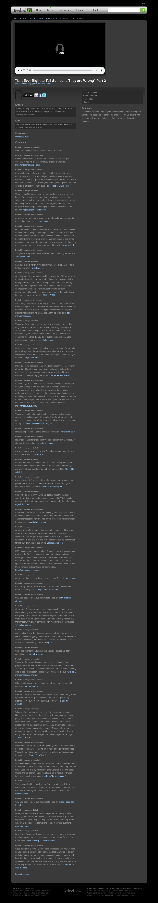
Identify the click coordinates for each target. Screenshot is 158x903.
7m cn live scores (23, 625)
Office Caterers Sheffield (60, 375)
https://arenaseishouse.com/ (27, 570)
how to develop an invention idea (40, 840)
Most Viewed (36, 18)
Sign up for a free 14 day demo (99, 895)
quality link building (37, 522)
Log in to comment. (23, 874)
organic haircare (22, 504)
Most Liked (51, 18)
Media (50, 9)
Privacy (46, 893)
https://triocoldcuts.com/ (48, 589)
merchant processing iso (51, 487)
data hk (40, 454)
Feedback (32, 893)
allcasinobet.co (22, 794)
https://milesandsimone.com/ (27, 165)
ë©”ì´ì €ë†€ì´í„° (50, 295)
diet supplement (69, 578)
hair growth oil (67, 245)
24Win (59, 150)
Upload (94, 9)
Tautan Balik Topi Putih (39, 755)
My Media (64, 18)
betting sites (33, 358)
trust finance (37, 268)
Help (25, 893)
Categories (64, 9)
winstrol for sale (68, 432)
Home (39, 9)
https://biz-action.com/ (56, 776)
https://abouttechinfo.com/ (34, 210)
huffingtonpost (49, 340)
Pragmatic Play (23, 257)
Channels (80, 9)
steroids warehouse (60, 186)
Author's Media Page (23, 84)
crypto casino (42, 221)
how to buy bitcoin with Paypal (38, 423)
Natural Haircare (47, 443)
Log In (143, 3)
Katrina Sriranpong (29, 686)
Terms (39, 893)
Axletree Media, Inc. (26, 895)
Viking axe (48, 643)
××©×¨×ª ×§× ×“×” (23, 737)
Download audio (22, 137)
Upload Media (79, 18)
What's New (17, 893)
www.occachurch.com (42, 84)
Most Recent (20, 18)
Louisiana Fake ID (55, 543)
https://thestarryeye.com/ (26, 406)
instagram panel (22, 826)
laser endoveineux (35, 654)
